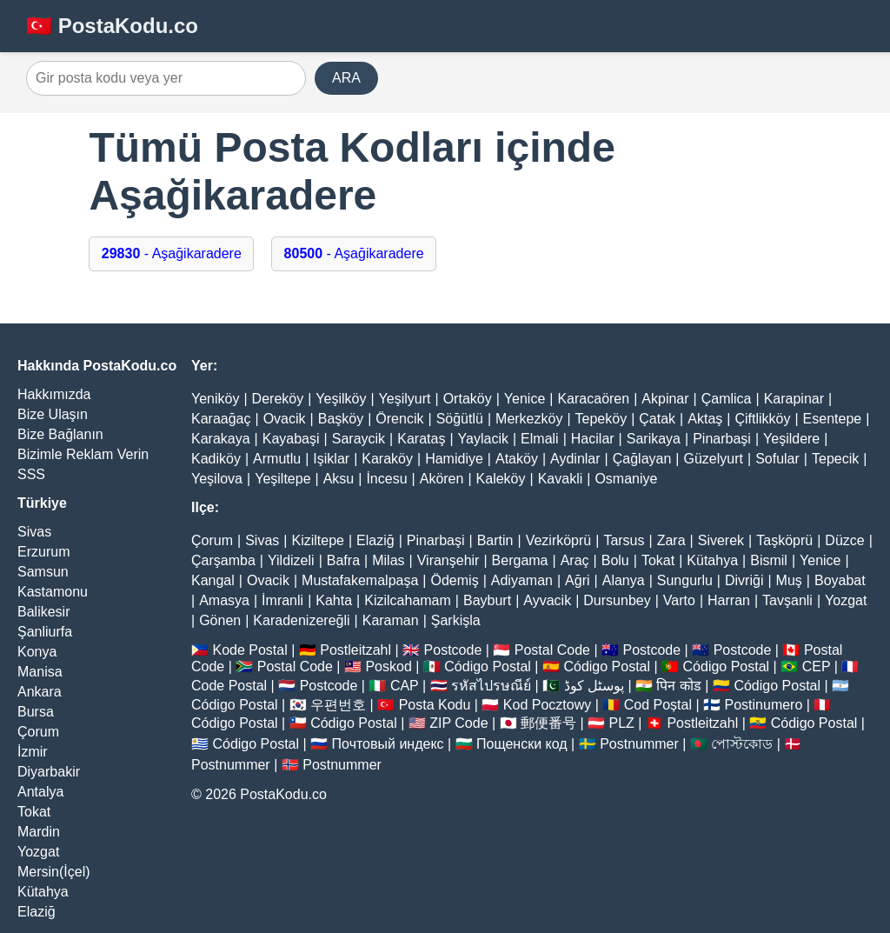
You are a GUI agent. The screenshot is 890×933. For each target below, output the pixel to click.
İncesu (386, 478)
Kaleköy (501, 478)
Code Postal (229, 685)
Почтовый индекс (388, 743)
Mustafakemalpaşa (360, 580)
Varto (679, 600)
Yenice (524, 398)
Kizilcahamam (407, 600)
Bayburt (487, 600)
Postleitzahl (355, 650)
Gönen (220, 620)
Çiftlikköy (762, 418)
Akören (442, 478)
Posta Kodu (435, 704)
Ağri (577, 580)
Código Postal (487, 666)
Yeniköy (215, 398)
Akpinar (664, 398)
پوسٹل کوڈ (594, 685)
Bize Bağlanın (60, 434)
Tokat (33, 811)
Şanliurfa (44, 631)
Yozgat (38, 851)
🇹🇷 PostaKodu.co (112, 25)
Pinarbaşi (722, 438)
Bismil (768, 560)
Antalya (40, 791)
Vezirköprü (559, 540)
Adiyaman (522, 580)
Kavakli (560, 478)
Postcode (453, 650)
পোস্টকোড (742, 743)
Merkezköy (528, 418)
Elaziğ (36, 911)
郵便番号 (548, 723)
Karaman (390, 620)
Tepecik (835, 458)
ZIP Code (458, 723)
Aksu (339, 478)
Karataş (421, 438)
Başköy (340, 418)
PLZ (621, 723)
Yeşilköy (340, 398)
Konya (36, 651)
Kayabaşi (291, 438)
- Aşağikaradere (172, 253)
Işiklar (331, 458)
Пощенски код (522, 743)
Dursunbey (616, 600)
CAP (404, 685)
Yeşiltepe (282, 478)
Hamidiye (454, 458)
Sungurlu (685, 580)
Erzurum (43, 551)
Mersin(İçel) (53, 871)
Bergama (520, 560)
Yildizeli (291, 560)
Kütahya (43, 891)
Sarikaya (654, 438)
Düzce (844, 540)
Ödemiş (455, 580)
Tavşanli (787, 600)
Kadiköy (216, 458)
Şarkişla (456, 620)
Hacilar (592, 438)
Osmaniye (625, 478)
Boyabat (840, 580)
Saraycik (358, 438)
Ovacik (284, 418)
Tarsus (623, 540)
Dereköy (278, 398)
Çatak (657, 418)
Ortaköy (467, 398)
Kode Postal (249, 650)
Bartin (495, 540)
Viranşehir (448, 560)
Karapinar (794, 398)
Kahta (333, 600)
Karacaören (593, 398)
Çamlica (726, 398)
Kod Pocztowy (547, 704)
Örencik (399, 418)
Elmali (540, 438)
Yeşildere (791, 438)
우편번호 (338, 704)
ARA (346, 77)
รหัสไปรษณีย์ (491, 685)
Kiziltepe (317, 540)
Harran (728, 600)
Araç (575, 560)
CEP (816, 666)
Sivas (34, 531)
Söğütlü (459, 418)
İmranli (282, 600)
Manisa (40, 671)
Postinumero (764, 704)
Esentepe (832, 418)
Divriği (744, 580)
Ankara (39, 691)
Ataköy (516, 458)
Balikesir (43, 611)
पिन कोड (678, 685)
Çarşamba (223, 560)
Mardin (38, 831)
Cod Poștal (658, 704)
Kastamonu (52, 591)
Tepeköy (601, 418)
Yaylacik (483, 438)
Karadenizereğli (301, 620)
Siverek (721, 540)
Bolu (615, 560)
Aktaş (704, 418)
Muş (789, 580)
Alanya (623, 580)
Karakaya (220, 438)
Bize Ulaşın (52, 414)
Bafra (343, 560)
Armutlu (277, 458)
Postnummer (639, 743)
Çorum (38, 731)
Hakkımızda (53, 394)
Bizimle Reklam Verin (83, 454)
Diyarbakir (48, 771)
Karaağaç (221, 418)
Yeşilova (216, 478)
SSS (31, 474)
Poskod (388, 666)
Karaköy (387, 458)
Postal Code (552, 650)
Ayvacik (547, 600)
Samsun (43, 571)
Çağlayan (642, 458)
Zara (671, 540)
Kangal (213, 580)
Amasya (224, 600)
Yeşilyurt (405, 398)
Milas (388, 560)
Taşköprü (784, 540)
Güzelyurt (713, 458)
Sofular (777, 458)
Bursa (35, 711)
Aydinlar (575, 458)
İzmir (32, 751)
